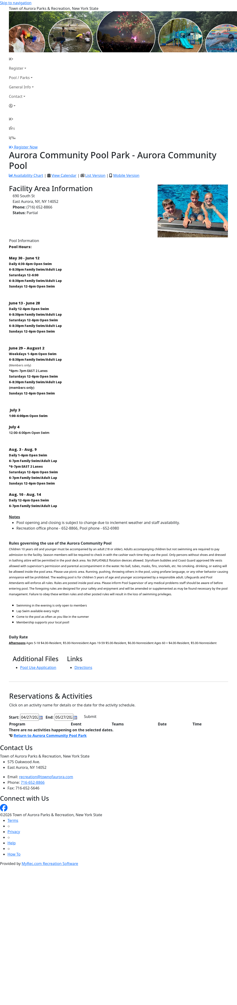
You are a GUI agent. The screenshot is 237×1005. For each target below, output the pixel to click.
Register (16, 68)
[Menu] (12, 137)
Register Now (25, 147)
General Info (20, 87)
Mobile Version (126, 175)
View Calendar (64, 175)
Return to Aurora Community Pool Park (50, 735)
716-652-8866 (33, 782)
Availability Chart (26, 175)
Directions (83, 667)
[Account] (21, 105)
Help (11, 843)
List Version (95, 175)
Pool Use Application (38, 667)
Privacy (13, 831)
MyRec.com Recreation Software (50, 863)
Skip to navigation (15, 2)
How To (13, 854)
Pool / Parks (19, 77)
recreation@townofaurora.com (46, 776)
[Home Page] (21, 59)
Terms (12, 820)
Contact (15, 96)
